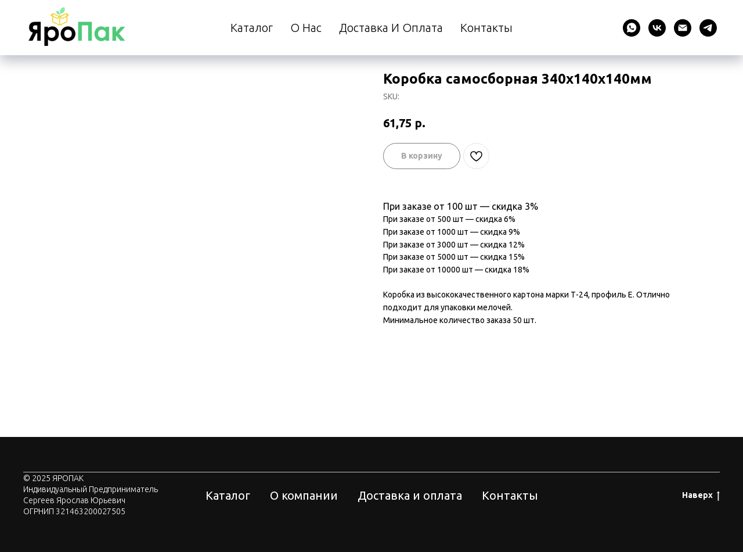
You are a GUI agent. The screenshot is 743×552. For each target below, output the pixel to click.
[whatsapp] (631, 28)
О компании (304, 495)
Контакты (486, 27)
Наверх (701, 495)
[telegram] (708, 28)
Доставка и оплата (391, 27)
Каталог (251, 27)
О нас (306, 27)
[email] (682, 28)
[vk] (657, 28)
